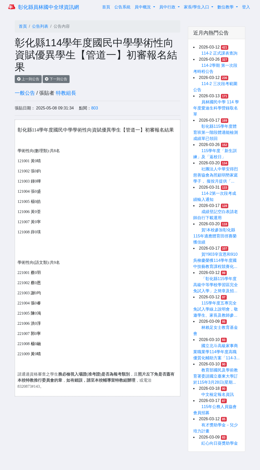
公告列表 (40, 26)
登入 (246, 7)
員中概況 (143, 7)
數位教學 (226, 7)
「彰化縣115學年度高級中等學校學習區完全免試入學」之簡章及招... (215, 285)
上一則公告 (28, 79)
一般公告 (25, 93)
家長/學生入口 (197, 7)
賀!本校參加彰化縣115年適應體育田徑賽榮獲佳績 (215, 236)
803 (94, 108)
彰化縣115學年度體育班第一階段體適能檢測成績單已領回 (215, 132)
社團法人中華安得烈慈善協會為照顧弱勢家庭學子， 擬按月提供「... (215, 175)
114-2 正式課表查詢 (219, 53)
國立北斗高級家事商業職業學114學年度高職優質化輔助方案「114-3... (216, 352)
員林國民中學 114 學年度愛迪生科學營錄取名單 (216, 108)
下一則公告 (56, 79)
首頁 (107, 6)
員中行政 (167, 7)
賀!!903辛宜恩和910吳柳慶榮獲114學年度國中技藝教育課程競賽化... (215, 260)
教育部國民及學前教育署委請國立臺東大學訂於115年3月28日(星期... (215, 376)
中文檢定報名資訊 (217, 394)
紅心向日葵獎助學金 (219, 443)
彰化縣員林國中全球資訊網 (48, 7)
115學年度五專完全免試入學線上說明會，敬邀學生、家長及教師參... (215, 309)
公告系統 (122, 7)
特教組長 (66, 93)
